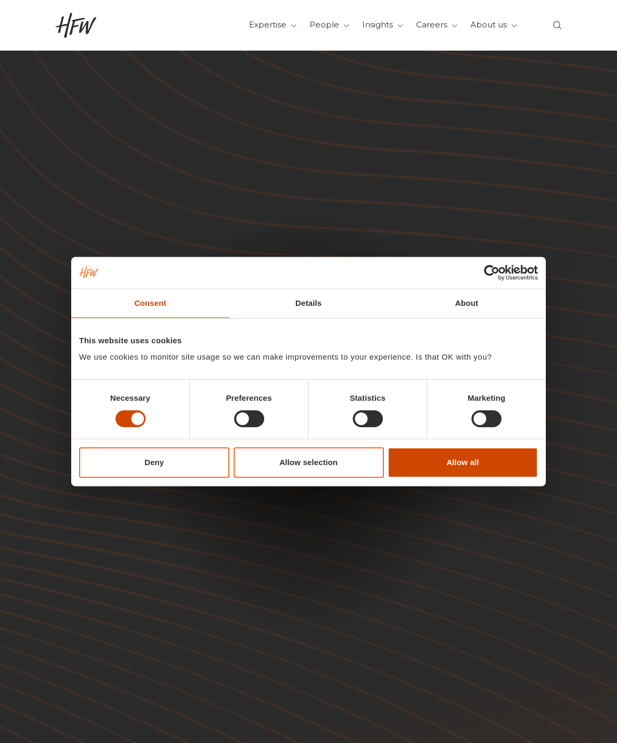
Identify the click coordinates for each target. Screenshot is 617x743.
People (330, 25)
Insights (382, 25)
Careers (437, 25)
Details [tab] (308, 302)
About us (493, 25)
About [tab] (466, 302)
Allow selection (308, 462)
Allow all (463, 462)
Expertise (273, 25)
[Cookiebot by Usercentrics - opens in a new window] (492, 273)
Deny (154, 462)
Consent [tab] (150, 302)
